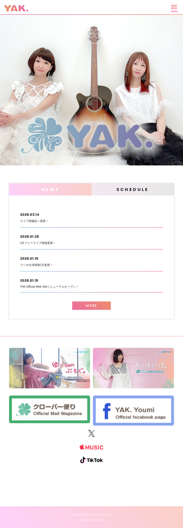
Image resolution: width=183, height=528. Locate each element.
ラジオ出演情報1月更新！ (91, 261)
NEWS (50, 189)
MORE (91, 305)
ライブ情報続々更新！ (91, 217)
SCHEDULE (133, 189)
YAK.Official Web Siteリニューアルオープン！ (91, 283)
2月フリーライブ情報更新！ (91, 239)
